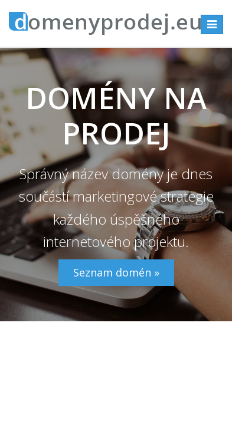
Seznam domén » (116, 272)
